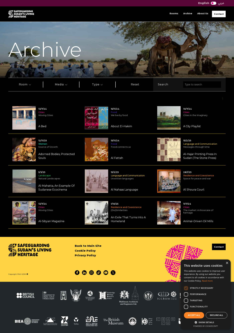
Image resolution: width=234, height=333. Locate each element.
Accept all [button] (194, 315)
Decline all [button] (216, 315)
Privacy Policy (85, 255)
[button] (219, 14)
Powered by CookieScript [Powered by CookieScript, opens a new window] (205, 326)
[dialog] (206, 295)
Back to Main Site (88, 245)
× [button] (227, 263)
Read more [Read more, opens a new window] (207, 280)
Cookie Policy (85, 250)
